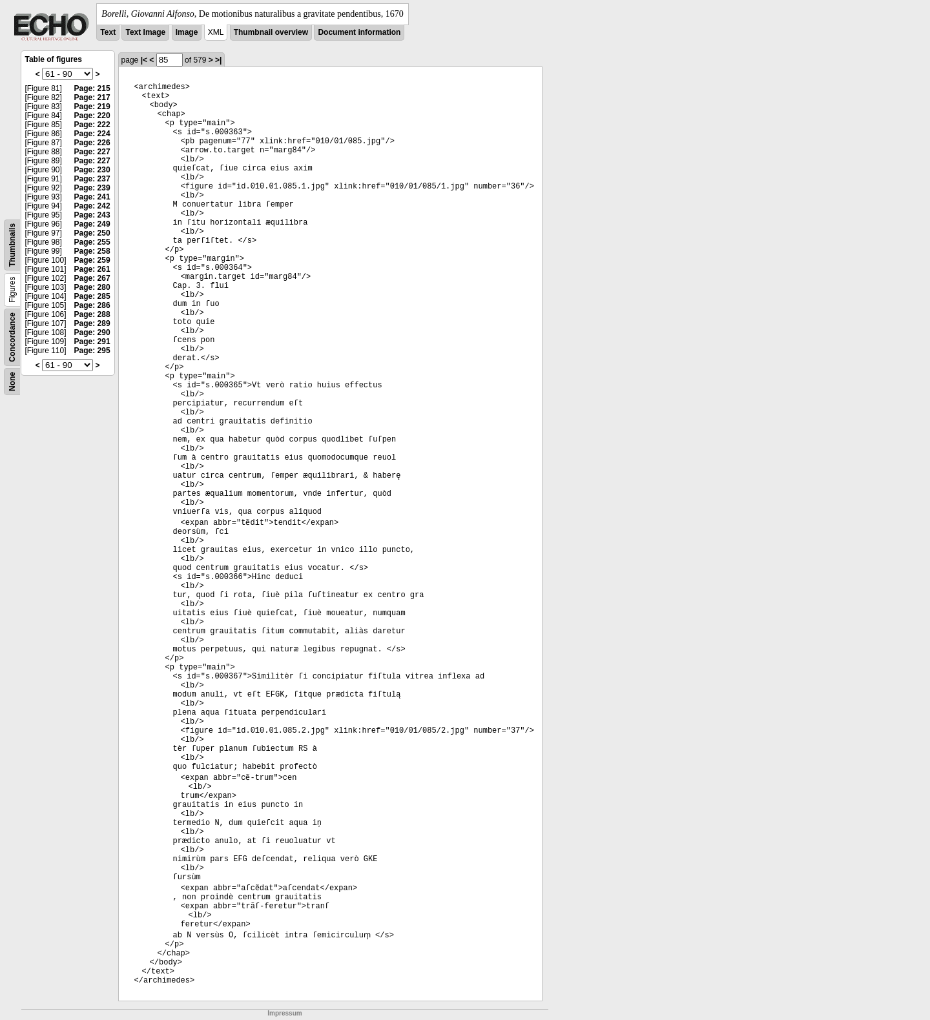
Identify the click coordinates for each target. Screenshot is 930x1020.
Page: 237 (92, 178)
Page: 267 (92, 278)
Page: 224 (92, 133)
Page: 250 (92, 233)
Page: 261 (92, 269)
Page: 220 (92, 115)
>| (218, 60)
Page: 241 (92, 196)
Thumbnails (12, 245)
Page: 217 (92, 97)
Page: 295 (92, 350)
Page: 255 (92, 242)
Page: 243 (92, 214)
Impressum (284, 1013)
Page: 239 (92, 187)
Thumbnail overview (271, 32)
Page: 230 (92, 169)
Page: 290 (92, 332)
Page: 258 (92, 251)
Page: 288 (92, 314)
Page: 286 (92, 305)
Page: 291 (92, 341)
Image (187, 32)
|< (144, 60)
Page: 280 (92, 287)
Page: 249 (92, 224)
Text (108, 32)
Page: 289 (92, 323)
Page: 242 (92, 205)
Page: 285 (92, 296)
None (12, 381)
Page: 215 (92, 88)
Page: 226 (92, 142)
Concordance (12, 337)
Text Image (145, 32)
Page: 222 (92, 124)
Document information (359, 32)
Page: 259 (92, 260)
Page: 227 (92, 151)
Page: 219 (92, 106)
